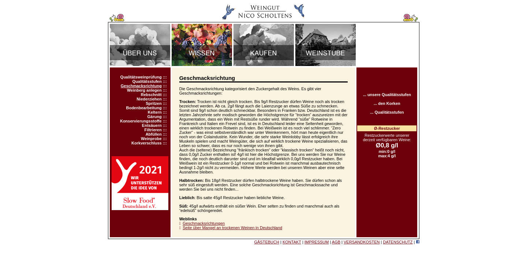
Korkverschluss (146, 143)
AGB (336, 242)
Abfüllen (154, 134)
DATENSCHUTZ (397, 242)
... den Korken (387, 103)
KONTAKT (292, 242)
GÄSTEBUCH (266, 242)
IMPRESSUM (316, 242)
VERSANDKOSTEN (362, 242)
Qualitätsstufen (147, 81)
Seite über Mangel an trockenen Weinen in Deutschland (232, 227)
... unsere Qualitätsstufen (387, 94)
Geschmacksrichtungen (204, 223)
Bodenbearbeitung (143, 108)
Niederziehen (149, 99)
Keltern (155, 112)
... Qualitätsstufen (387, 112)
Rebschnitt (151, 94)
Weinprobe (151, 138)
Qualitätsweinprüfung (141, 77)
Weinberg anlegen (144, 90)
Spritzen (153, 103)
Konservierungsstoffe (141, 121)
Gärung (154, 116)
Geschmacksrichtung (141, 86)
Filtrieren (153, 130)
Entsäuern (152, 125)
